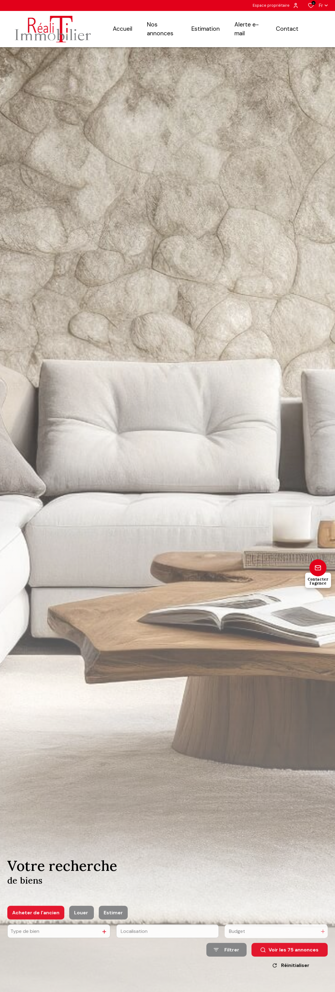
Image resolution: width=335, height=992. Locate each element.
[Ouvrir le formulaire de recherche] (226, 969)
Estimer (113, 931)
